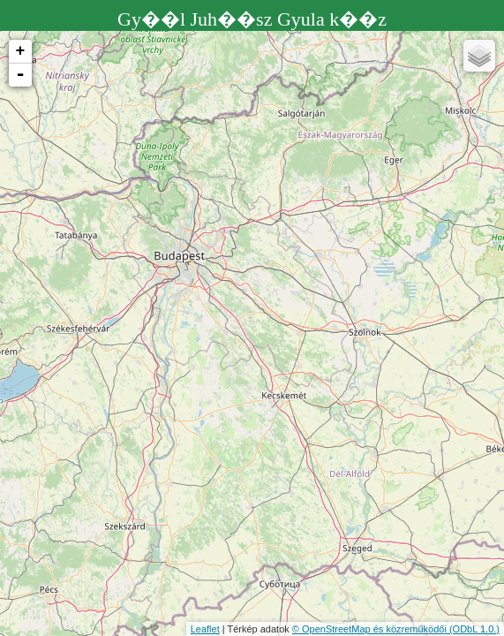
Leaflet (205, 629)
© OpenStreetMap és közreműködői (370, 629)
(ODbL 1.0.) (474, 629)
